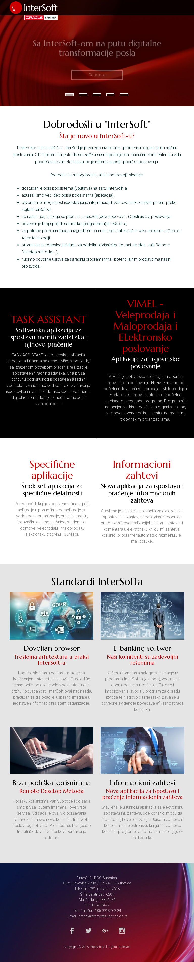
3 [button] (97, 94)
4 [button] (110, 94)
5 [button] (124, 94)
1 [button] (69, 94)
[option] (97, 53)
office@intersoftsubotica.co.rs (103, 916)
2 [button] (83, 94)
